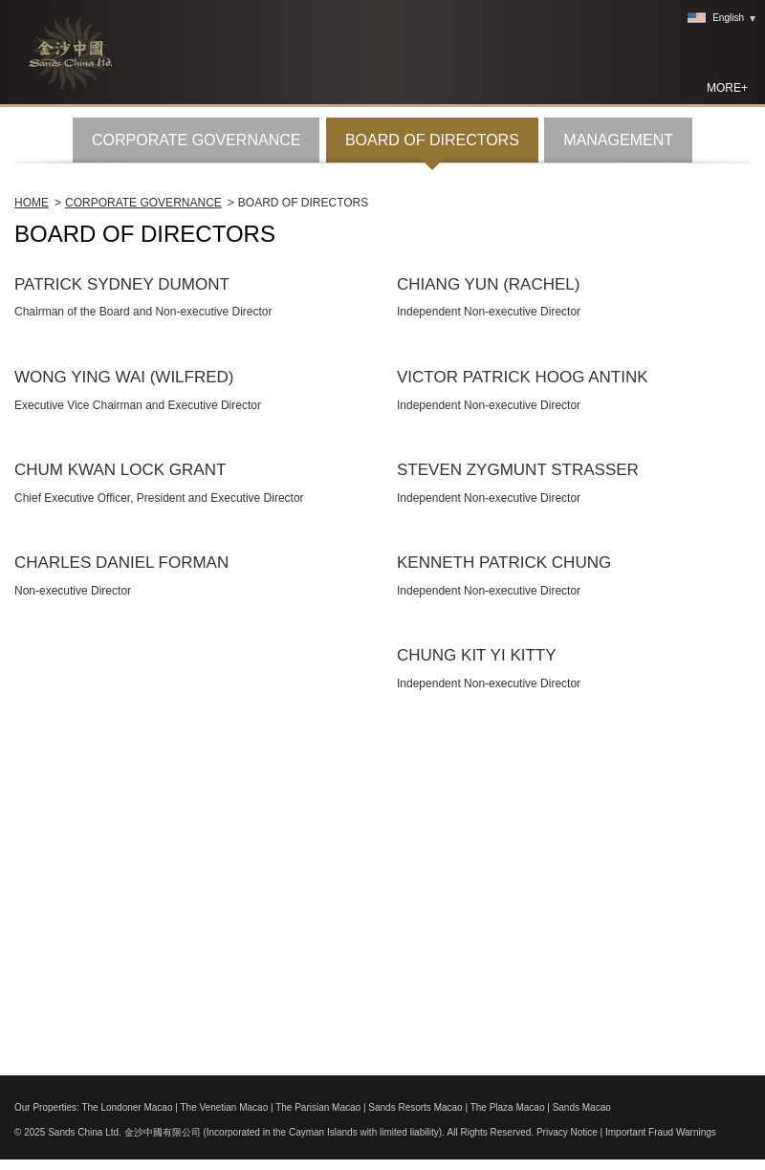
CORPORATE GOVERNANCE (196, 428)
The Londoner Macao (126, 1107)
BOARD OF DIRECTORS (432, 428)
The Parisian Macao (318, 1107)
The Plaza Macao (507, 1107)
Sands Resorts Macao (415, 1107)
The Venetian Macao (224, 1107)
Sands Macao (582, 1107)
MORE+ (727, 88)
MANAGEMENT (618, 428)
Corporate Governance (143, 490)
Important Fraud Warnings (660, 1132)
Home (31, 490)
